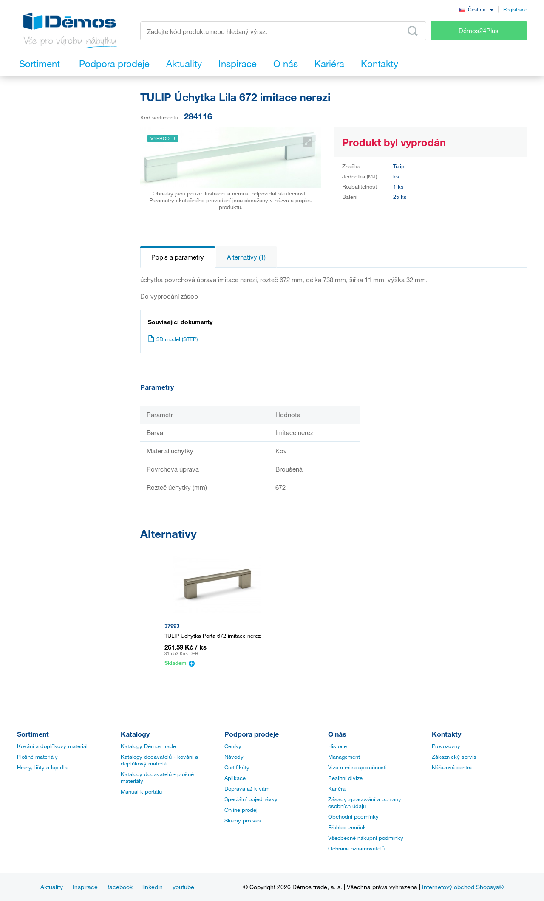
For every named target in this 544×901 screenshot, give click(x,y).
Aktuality (51, 886)
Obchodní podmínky (353, 816)
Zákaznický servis (454, 756)
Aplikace (235, 777)
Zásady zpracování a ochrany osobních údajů (364, 802)
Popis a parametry (177, 257)
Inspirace (85, 886)
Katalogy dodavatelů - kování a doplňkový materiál (159, 760)
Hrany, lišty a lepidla (42, 767)
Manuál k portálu (141, 791)
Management (344, 756)
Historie (337, 746)
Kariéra (337, 788)
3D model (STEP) (173, 339)
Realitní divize (345, 777)
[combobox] (476, 9)
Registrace (515, 9)
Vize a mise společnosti (357, 767)
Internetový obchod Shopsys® (463, 886)
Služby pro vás (242, 820)
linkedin (152, 886)
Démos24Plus (479, 30)
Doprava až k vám (246, 788)
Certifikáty (236, 767)
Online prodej (241, 809)
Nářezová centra (452, 767)
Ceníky (232, 746)
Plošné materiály (37, 756)
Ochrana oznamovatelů (356, 848)
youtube (183, 886)
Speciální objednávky (251, 799)
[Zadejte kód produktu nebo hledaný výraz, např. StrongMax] (283, 31)
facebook (120, 886)
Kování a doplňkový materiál (52, 746)
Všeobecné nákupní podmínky (365, 837)
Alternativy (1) (246, 257)
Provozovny (446, 746)
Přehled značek (347, 827)
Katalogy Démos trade (148, 746)
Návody (234, 756)
